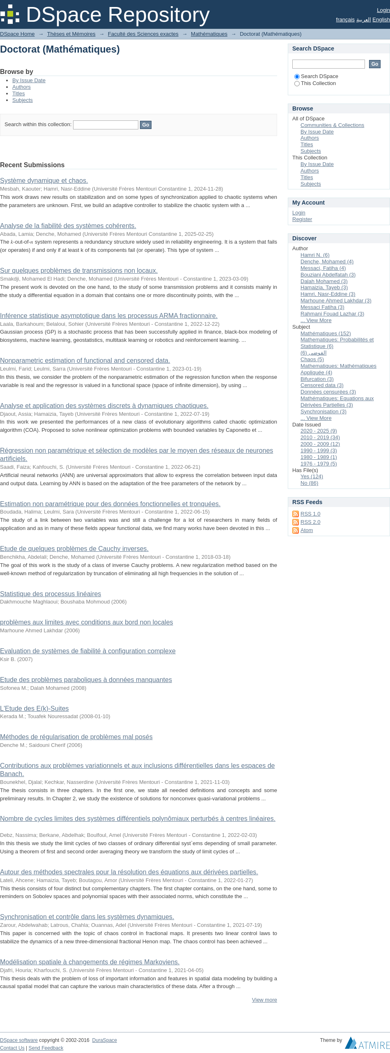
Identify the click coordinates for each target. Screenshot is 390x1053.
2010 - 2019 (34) (320, 437)
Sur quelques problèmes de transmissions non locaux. (79, 270)
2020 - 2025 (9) (319, 431)
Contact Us (12, 1048)
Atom (307, 530)
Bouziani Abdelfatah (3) (328, 275)
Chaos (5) (312, 359)
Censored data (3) (322, 385)
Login (383, 10)
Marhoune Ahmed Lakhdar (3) (336, 300)
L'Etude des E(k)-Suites (34, 708)
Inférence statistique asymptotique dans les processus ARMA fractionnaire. (109, 315)
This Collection (315, 83)
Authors (21, 87)
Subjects (22, 100)
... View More (316, 320)
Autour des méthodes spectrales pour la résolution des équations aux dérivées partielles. (129, 872)
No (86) (309, 483)
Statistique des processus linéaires (50, 593)
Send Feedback (46, 1048)
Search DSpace (316, 76)
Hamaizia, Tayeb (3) (324, 287)
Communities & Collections (332, 125)
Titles (18, 93)
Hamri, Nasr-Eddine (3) (328, 294)
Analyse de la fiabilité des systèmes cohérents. (68, 225)
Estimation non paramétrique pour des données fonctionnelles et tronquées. (110, 503)
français (345, 19)
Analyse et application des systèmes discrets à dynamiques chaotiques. (104, 405)
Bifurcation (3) (317, 379)
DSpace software (19, 1040)
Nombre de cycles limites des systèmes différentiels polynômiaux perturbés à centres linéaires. (137, 818)
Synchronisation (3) (323, 411)
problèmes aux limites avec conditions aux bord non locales (86, 622)
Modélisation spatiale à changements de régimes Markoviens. (90, 962)
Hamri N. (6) (315, 255)
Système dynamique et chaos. (44, 180)
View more (264, 1000)
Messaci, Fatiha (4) (323, 268)
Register (302, 219)
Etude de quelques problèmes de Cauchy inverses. (74, 548)
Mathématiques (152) (326, 333)
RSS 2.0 (310, 522)
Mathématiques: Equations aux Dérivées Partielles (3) (337, 401)
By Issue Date (29, 80)
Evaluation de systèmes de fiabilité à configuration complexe (88, 650)
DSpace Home (17, 34)
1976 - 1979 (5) (319, 464)
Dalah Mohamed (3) (324, 281)
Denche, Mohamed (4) (327, 261)
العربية (363, 19)
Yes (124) (312, 476)
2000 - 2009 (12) (320, 444)
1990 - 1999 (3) (319, 450)
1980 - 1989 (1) (319, 457)
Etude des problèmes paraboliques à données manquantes (86, 679)
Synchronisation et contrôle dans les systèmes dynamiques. (87, 916)
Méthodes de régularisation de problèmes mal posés (76, 736)
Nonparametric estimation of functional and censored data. (85, 360)
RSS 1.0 (310, 514)
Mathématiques (209, 34)
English (381, 19)
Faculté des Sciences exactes (143, 34)
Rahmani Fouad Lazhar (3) (332, 314)
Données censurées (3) (328, 392)
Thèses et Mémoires (71, 34)
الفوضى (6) (314, 353)
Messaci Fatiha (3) (322, 307)
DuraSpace (104, 1040)
